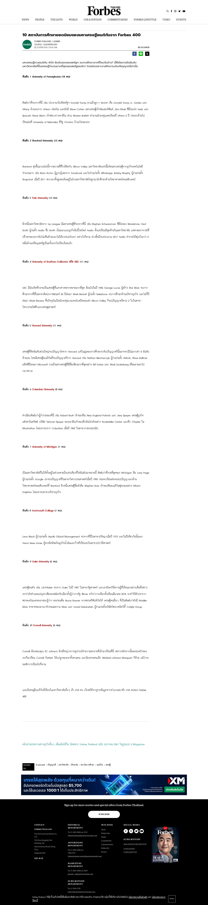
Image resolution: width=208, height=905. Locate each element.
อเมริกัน (100, 765)
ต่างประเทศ (40, 765)
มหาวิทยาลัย (63, 765)
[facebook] (134, 54)
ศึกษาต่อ (74, 765)
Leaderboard (50, 44)
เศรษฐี (108, 765)
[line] (141, 54)
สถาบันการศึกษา (87, 765)
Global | (38, 44)
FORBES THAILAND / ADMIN (47, 41)
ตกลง (172, 899)
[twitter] (147, 54)
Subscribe (104, 814)
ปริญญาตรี (52, 765)
